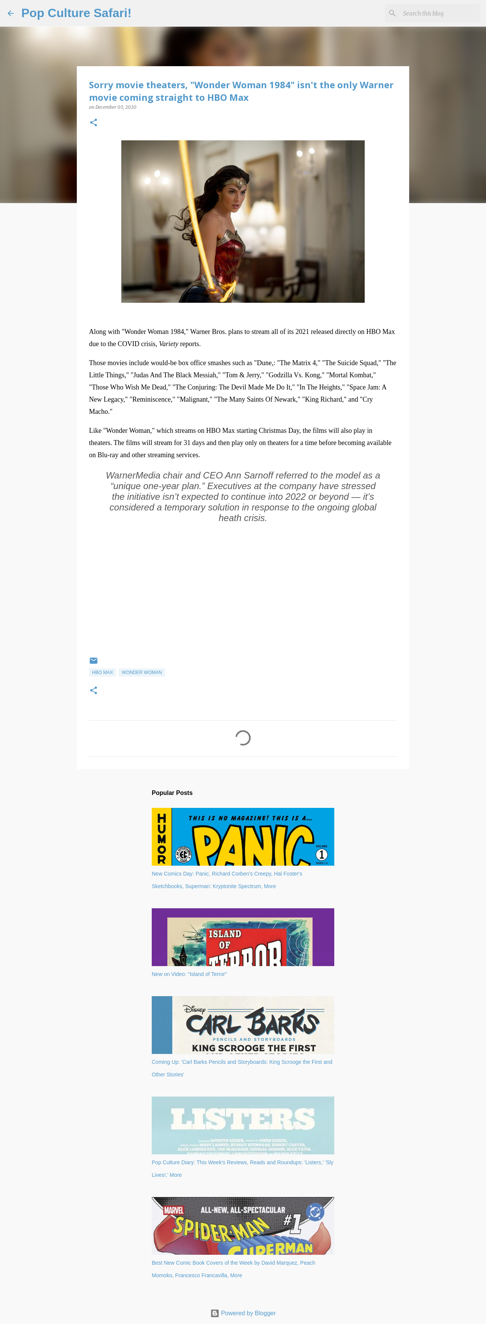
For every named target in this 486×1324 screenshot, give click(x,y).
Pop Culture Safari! (76, 13)
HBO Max (102, 672)
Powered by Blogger (243, 1313)
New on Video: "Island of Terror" (189, 974)
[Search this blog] (440, 13)
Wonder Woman (142, 672)
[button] (93, 123)
